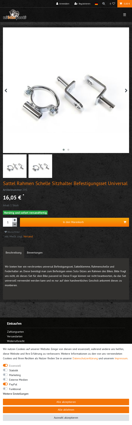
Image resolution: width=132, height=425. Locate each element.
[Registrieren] (82, 3)
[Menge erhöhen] (14, 220)
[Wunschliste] (112, 3)
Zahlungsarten (15, 331)
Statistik (13, 370)
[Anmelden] (63, 3)
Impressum (121, 358)
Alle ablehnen (66, 409)
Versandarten (14, 336)
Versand (28, 236)
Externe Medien (18, 379)
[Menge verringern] (14, 224)
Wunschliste (12, 231)
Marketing (15, 375)
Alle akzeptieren (66, 402)
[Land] (96, 3)
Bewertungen (35, 252)
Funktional (15, 389)
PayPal (13, 384)
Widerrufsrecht (15, 341)
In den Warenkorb (94, 222)
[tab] (13, 252)
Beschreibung (13, 252)
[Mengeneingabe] (7, 222)
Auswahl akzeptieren (66, 417)
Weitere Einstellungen (16, 393)
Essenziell (15, 365)
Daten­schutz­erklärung (85, 358)
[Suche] (104, 3)
